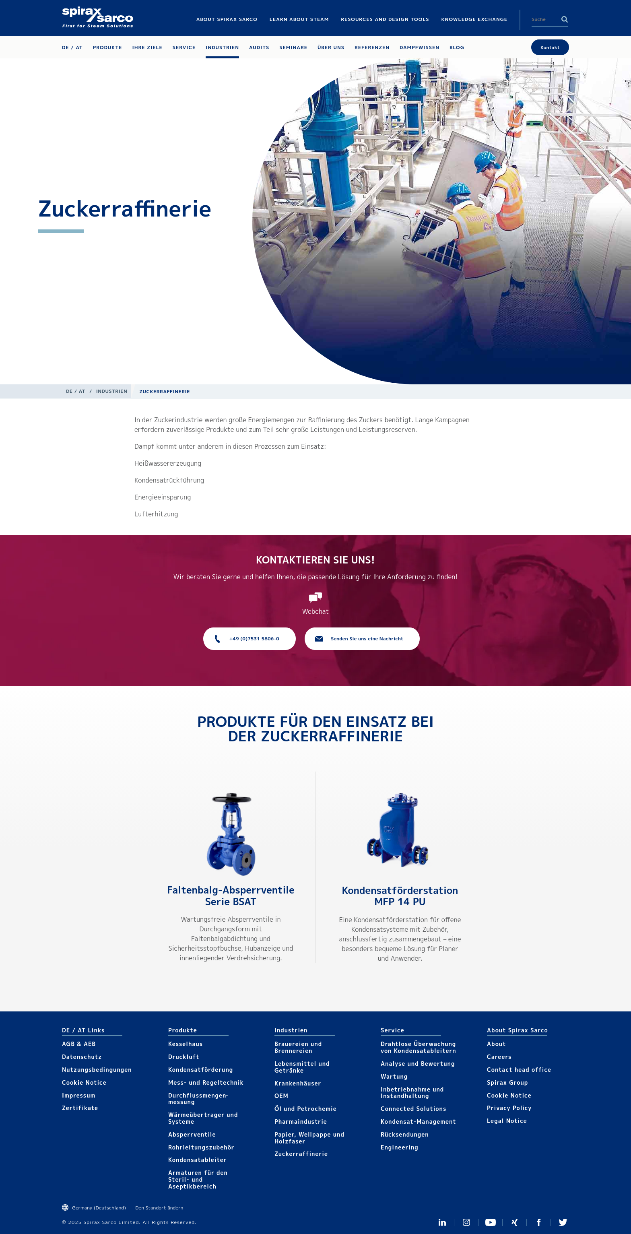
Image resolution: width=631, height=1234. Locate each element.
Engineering (400, 1147)
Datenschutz (82, 1057)
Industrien (112, 391)
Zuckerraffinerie (301, 1154)
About (496, 1044)
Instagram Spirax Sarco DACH (466, 1222)
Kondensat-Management (418, 1121)
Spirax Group (507, 1082)
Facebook (539, 1222)
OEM (281, 1096)
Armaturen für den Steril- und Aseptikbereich (198, 1179)
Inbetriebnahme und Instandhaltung (412, 1092)
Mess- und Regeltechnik (206, 1082)
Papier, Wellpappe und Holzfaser (309, 1138)
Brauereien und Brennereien (298, 1047)
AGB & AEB (79, 1044)
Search (564, 19)
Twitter (563, 1222)
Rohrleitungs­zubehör (201, 1147)
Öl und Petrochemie (305, 1108)
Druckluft (184, 1057)
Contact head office (519, 1069)
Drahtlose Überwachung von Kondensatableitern (418, 1047)
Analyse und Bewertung (418, 1063)
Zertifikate (80, 1108)
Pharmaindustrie (300, 1121)
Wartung (394, 1076)
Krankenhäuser (297, 1083)
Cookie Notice (84, 1082)
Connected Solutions (413, 1108)
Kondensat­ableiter (197, 1160)
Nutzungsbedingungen (97, 1069)
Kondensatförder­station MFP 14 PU (400, 896)
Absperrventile (192, 1134)
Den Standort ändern (159, 1207)
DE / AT (75, 391)
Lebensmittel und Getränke (302, 1067)
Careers (499, 1057)
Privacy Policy (509, 1108)
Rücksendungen (405, 1134)
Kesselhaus (185, 1044)
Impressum (78, 1095)
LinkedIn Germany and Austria (442, 1222)
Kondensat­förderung (200, 1069)
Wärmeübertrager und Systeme (203, 1118)
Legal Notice (507, 1121)
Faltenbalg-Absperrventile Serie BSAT (231, 895)
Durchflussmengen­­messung (198, 1099)
